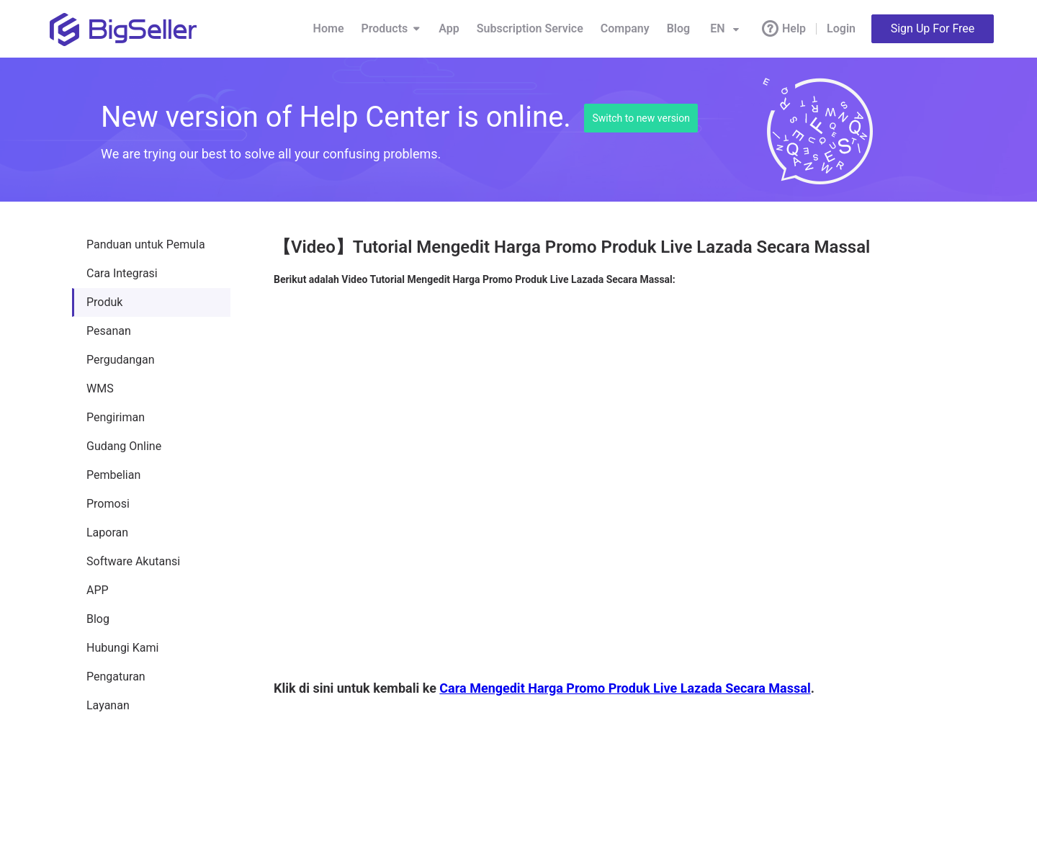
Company (625, 28)
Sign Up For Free (933, 28)
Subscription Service (530, 28)
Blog (678, 28)
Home (328, 28)
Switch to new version (641, 118)
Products (392, 28)
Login (841, 28)
